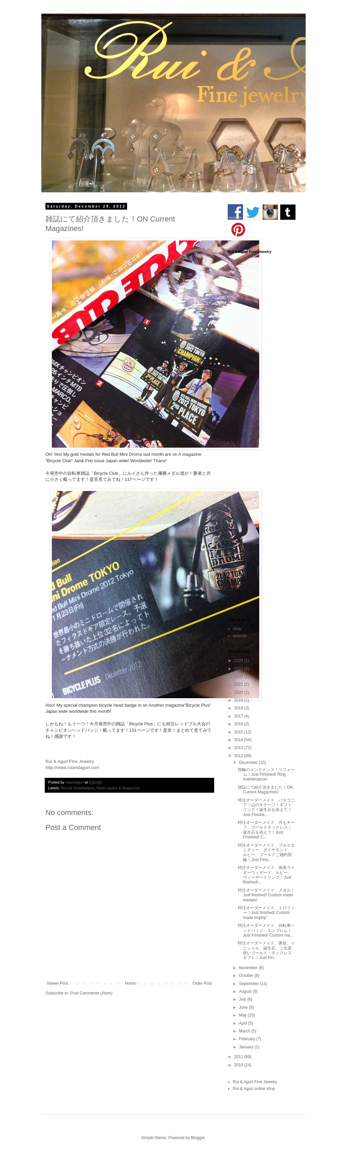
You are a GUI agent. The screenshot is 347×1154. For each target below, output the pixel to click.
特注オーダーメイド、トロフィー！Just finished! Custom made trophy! (266, 912)
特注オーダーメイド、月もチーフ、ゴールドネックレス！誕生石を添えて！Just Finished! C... (266, 829)
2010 (239, 1065)
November (249, 967)
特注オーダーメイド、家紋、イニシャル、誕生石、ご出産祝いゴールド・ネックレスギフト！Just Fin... (266, 950)
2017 (239, 716)
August (246, 991)
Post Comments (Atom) (91, 993)
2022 (239, 676)
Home (130, 983)
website (240, 636)
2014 (239, 740)
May (243, 1015)
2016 (239, 724)
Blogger (198, 1137)
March (245, 1031)
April (243, 1023)
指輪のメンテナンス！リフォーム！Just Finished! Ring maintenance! (266, 774)
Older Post (202, 983)
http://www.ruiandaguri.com (72, 767)
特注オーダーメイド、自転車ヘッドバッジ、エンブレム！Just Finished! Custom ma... (266, 930)
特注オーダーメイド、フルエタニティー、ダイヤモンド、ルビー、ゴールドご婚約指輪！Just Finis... (266, 852)
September (249, 983)
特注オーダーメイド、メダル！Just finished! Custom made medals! (266, 895)
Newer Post (57, 983)
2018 (239, 708)
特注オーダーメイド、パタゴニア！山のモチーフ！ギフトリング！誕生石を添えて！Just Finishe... (266, 807)
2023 (239, 668)
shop (237, 628)
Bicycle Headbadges (77, 788)
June (244, 1007)
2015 (239, 732)
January (246, 1047)
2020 (239, 692)
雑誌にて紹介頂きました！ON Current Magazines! (265, 789)
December (249, 762)
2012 (239, 755)
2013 (239, 747)
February (247, 1039)
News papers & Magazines (118, 788)
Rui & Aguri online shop (254, 1088)
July (243, 999)
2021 (239, 684)
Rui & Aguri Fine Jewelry (255, 1082)
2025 (239, 660)
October (246, 975)
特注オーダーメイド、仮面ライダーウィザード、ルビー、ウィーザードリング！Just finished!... (266, 874)
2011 (239, 1056)
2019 (239, 700)
